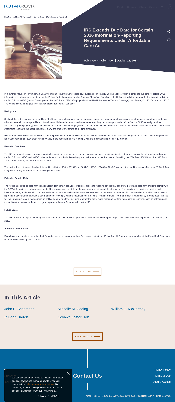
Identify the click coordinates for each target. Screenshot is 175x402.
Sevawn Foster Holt (73, 317)
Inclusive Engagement (17, 382)
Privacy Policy (162, 370)
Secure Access (162, 382)
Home (5, 17)
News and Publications (14, 17)
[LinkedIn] (5, 370)
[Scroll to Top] (87, 336)
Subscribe (10, 376)
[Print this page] (168, 40)
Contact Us (87, 375)
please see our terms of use (40, 398)
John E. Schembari (19, 309)
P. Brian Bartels (16, 317)
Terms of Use (162, 376)
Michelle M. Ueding (73, 309)
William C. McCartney (128, 309)
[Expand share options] (168, 31)
